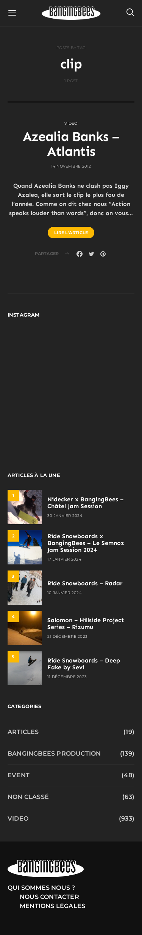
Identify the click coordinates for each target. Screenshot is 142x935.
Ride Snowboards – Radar (85, 583)
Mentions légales (52, 906)
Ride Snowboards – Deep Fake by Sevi (83, 664)
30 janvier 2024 (65, 515)
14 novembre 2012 (71, 166)
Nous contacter (49, 896)
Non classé (28, 796)
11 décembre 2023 (67, 676)
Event (19, 775)
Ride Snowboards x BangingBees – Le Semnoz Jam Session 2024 (85, 542)
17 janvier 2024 (64, 559)
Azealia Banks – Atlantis (71, 144)
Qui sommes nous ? (41, 887)
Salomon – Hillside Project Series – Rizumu (85, 623)
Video (70, 123)
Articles (23, 731)
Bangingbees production (54, 753)
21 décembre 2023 (67, 636)
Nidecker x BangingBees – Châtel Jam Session (85, 503)
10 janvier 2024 (64, 592)
